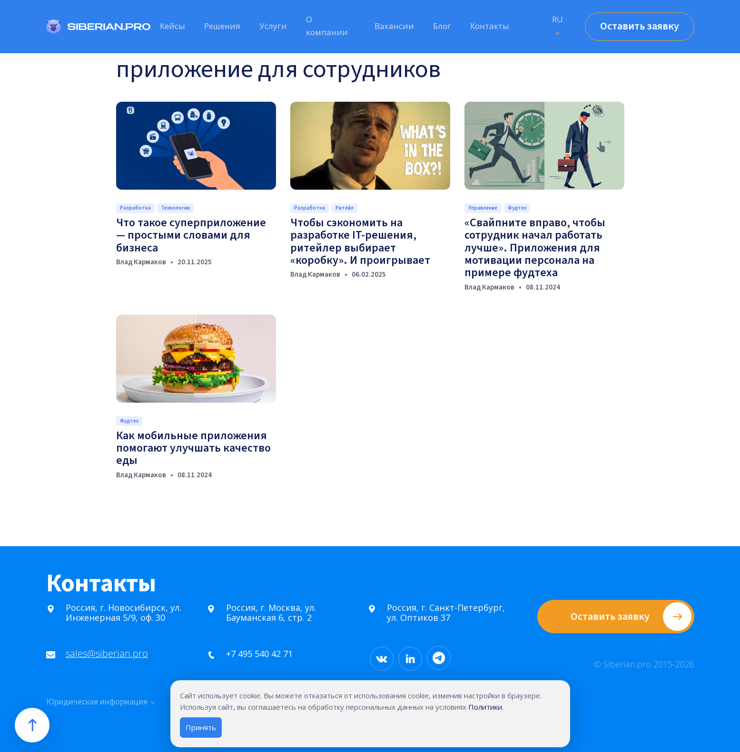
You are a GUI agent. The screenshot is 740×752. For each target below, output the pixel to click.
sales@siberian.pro (103, 653)
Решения (222, 25)
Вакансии (394, 25)
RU (557, 19)
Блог (442, 25)
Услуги (273, 25)
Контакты (489, 25)
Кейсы (172, 25)
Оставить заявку (639, 26)
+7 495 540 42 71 (255, 653)
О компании (327, 26)
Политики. (485, 707)
